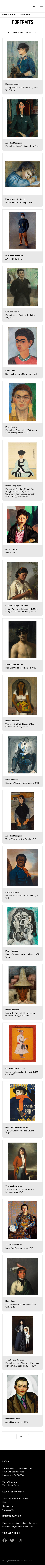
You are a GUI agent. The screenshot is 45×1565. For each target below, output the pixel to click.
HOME (4, 15)
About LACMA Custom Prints (15, 1499)
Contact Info (7, 1506)
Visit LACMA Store (10, 1485)
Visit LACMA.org (9, 1482)
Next (22, 1437)
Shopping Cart (8, 1510)
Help (4, 1502)
